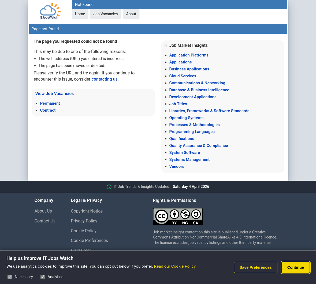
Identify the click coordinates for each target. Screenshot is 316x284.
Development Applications (193, 96)
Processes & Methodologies (194, 124)
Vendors (176, 166)
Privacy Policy (84, 221)
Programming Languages (192, 131)
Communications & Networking (197, 83)
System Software (184, 152)
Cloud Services (182, 76)
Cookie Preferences (89, 240)
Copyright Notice (87, 211)
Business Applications (189, 69)
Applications (180, 62)
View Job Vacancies (54, 93)
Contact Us (45, 221)
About (131, 14)
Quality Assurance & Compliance (198, 145)
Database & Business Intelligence (199, 90)
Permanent (50, 103)
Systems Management (189, 159)
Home (80, 14)
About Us (43, 211)
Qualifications (181, 138)
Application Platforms (189, 55)
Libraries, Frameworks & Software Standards (209, 110)
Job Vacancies (105, 14)
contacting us (104, 79)
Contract (48, 110)
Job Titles (178, 103)
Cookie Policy (83, 230)
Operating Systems (186, 117)
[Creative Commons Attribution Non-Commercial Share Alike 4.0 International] (217, 214)
